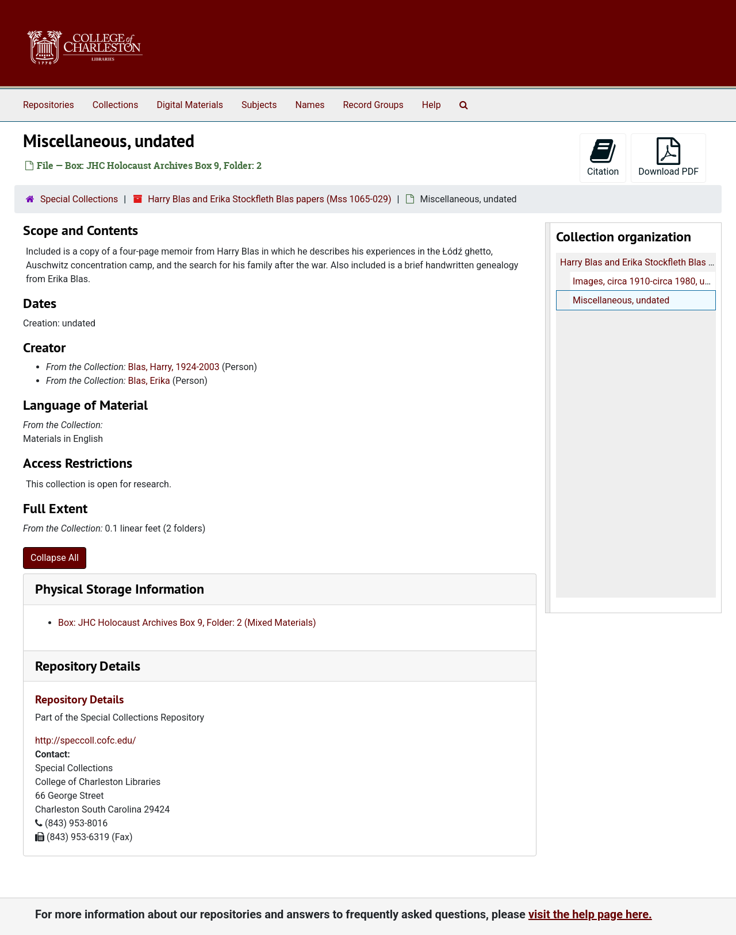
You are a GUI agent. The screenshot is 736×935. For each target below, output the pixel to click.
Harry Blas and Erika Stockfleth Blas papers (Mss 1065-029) (269, 199)
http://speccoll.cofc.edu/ (85, 740)
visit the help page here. (590, 914)
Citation (603, 157)
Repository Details (87, 666)
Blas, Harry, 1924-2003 (174, 366)
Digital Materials (189, 104)
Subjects (259, 104)
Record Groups (373, 104)
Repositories (48, 104)
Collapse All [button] (54, 557)
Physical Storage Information (119, 589)
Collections (116, 104)
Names (310, 104)
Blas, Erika (149, 380)
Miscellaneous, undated (620, 300)
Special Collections (79, 199)
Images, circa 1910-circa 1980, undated (652, 281)
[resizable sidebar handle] (548, 418)
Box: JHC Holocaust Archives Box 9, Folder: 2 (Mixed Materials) (187, 622)
